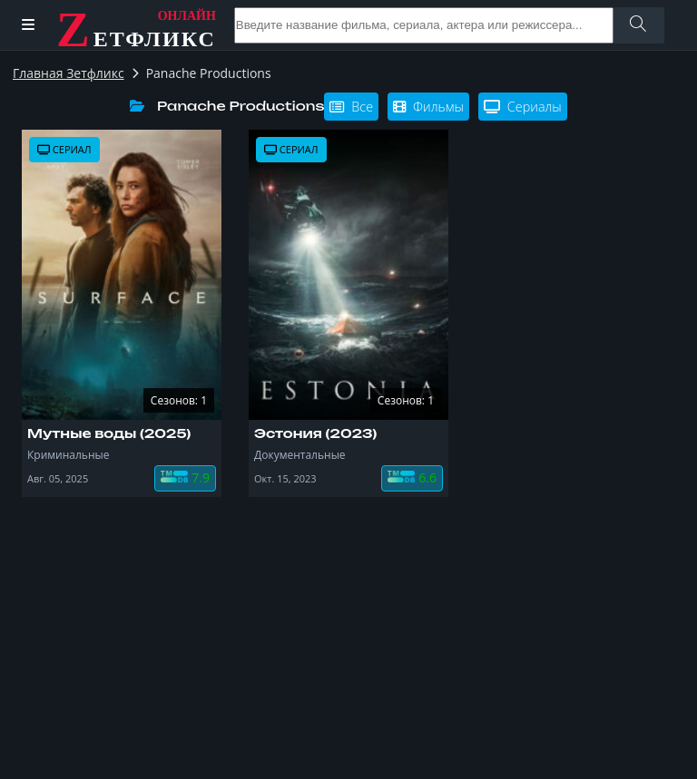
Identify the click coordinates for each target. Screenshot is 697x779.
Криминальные (68, 455)
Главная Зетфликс (68, 73)
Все (351, 106)
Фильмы (428, 106)
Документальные (300, 455)
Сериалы (523, 106)
